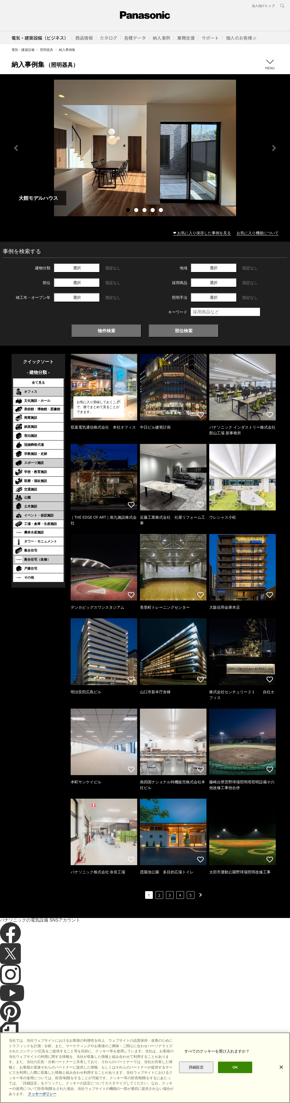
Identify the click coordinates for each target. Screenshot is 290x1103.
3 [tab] (145, 210)
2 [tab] (137, 210)
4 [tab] (153, 210)
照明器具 (46, 49)
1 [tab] (128, 210)
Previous (15, 148)
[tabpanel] (145, 148)
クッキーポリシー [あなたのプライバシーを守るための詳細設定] (42, 1094)
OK (235, 1067)
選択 (77, 267)
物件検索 (106, 331)
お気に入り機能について (258, 232)
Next (274, 148)
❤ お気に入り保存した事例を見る (202, 232)
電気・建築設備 (23, 49)
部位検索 (184, 331)
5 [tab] (161, 210)
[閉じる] (281, 1067)
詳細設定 (196, 1067)
